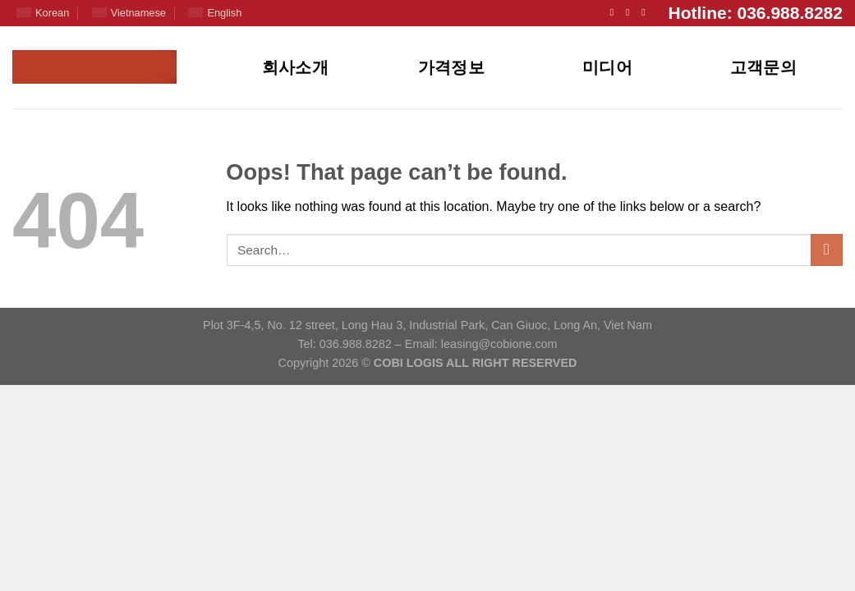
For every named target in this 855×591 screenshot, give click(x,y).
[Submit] (827, 250)
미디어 (607, 67)
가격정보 (451, 67)
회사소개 (295, 67)
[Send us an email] (631, 12)
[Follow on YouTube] (646, 12)
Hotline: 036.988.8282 (756, 12)
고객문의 (764, 67)
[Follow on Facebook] (615, 12)
